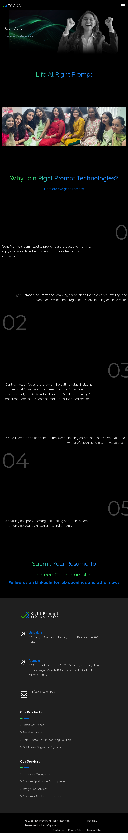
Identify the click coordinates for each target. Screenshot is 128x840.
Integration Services (35, 789)
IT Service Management (38, 774)
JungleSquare (48, 825)
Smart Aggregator (34, 732)
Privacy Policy (75, 830)
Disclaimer (58, 830)
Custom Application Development (44, 781)
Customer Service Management (43, 796)
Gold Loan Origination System (42, 747)
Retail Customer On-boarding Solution (47, 740)
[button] (5, 126)
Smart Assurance (33, 725)
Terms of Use (94, 830)
